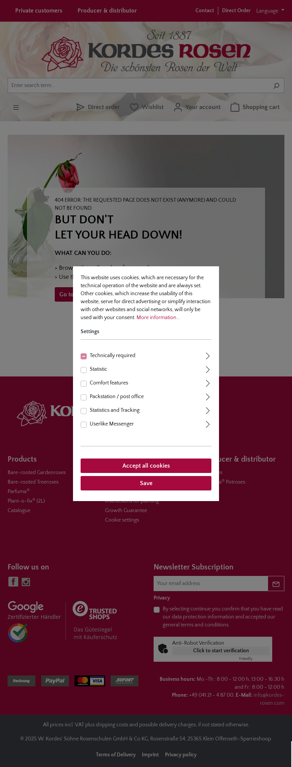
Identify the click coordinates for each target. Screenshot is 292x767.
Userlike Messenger (112, 424)
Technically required (112, 356)
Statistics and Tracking (115, 410)
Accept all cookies (146, 465)
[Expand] (208, 355)
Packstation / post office (117, 397)
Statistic (98, 369)
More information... (158, 318)
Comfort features (109, 383)
